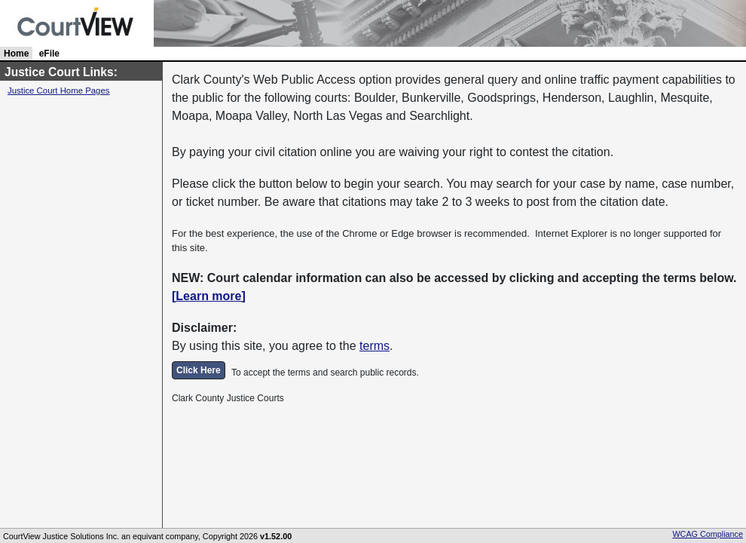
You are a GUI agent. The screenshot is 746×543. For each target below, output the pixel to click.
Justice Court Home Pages (58, 90)
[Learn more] (209, 296)
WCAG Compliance (707, 533)
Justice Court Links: (61, 72)
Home (16, 53)
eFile (49, 53)
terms (374, 345)
